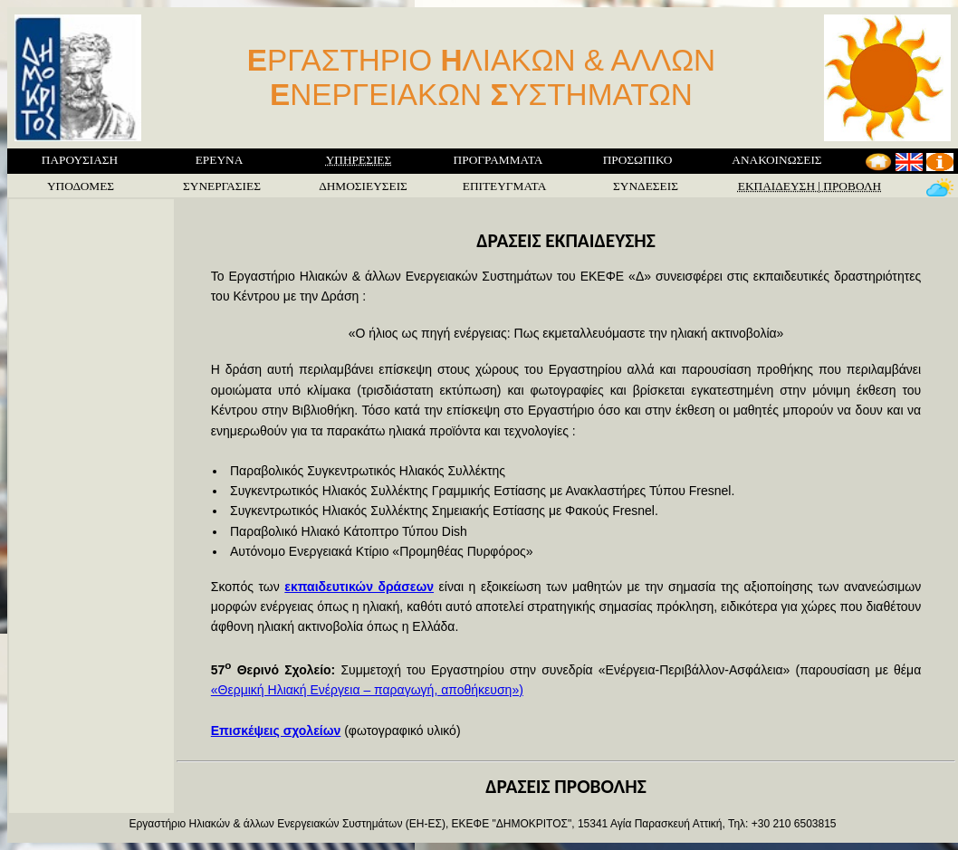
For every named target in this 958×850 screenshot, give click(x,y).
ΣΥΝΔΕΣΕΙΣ (645, 186)
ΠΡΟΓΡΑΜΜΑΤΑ (498, 160)
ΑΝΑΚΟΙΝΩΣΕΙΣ (776, 160)
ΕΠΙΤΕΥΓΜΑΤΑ (505, 186)
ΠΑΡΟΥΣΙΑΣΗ (80, 160)
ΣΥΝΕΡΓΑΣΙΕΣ (222, 186)
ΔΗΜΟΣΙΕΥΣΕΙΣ (363, 186)
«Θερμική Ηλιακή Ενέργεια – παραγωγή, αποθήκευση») (367, 690)
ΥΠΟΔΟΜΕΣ (80, 186)
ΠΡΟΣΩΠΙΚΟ (638, 160)
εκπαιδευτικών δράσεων (359, 586)
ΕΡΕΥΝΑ (220, 160)
